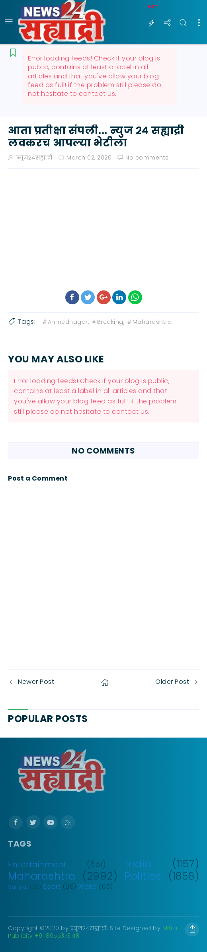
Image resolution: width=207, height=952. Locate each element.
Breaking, (108, 322)
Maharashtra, (149, 322)
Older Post (177, 681)
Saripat (18, 887)
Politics (143, 876)
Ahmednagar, (65, 322)
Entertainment (37, 864)
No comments (147, 158)
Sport (52, 886)
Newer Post (31, 681)
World (87, 886)
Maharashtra (42, 876)
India (139, 864)
